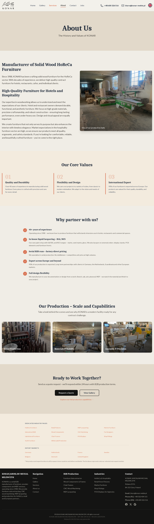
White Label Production (58, 441)
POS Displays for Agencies (104, 492)
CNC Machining (83, 432)
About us (36, 488)
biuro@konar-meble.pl (138, 493)
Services (53, 5)
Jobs (82, 5)
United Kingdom (83, 457)
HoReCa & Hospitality (102, 478)
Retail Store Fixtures (102, 482)
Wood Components (57, 432)
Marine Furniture (109, 428)
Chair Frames (55, 436)
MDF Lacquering (83, 428)
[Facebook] (126, 504)
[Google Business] (135, 504)
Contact (73, 5)
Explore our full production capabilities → (77, 399)
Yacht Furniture (30, 441)
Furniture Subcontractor (73, 478)
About (63, 5)
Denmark (54, 457)
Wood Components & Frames (75, 482)
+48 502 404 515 (141, 497)
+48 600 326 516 (141, 500)
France (80, 452)
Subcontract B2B (30, 432)
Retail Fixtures (56, 428)
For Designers (108, 432)
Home (32, 5)
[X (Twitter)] (130, 504)
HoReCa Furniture (31, 428)
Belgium (27, 457)
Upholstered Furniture (32, 436)
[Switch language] (150, 5)
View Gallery (89, 393)
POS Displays (82, 436)
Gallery (42, 5)
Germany (28, 452)
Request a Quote (66, 393)
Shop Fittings (108, 436)
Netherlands (55, 452)
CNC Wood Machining (72, 488)
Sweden (106, 452)
